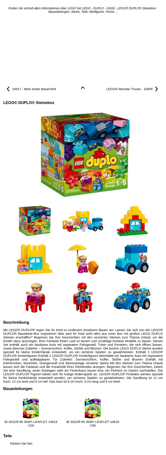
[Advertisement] (83, 50)
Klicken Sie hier (21, 443)
